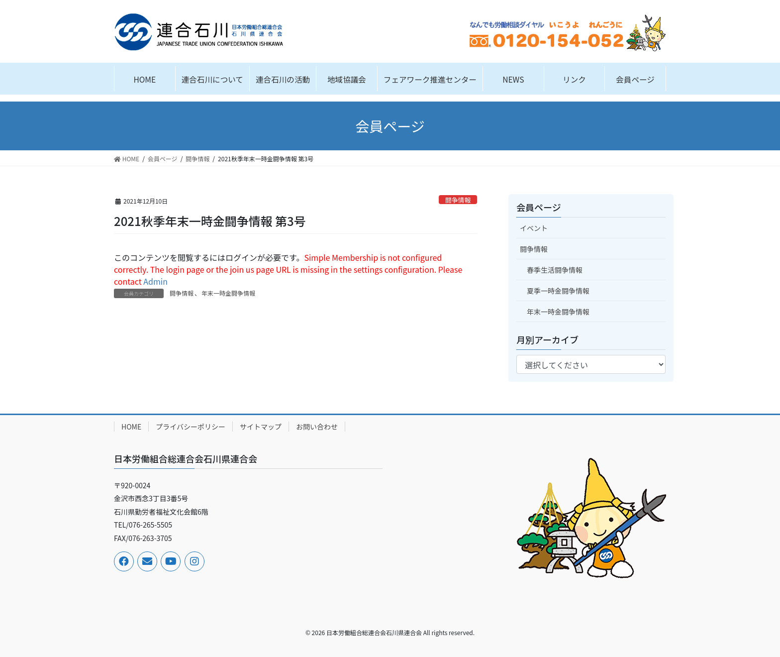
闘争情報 (458, 200)
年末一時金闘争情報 (228, 293)
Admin (155, 281)
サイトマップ (261, 427)
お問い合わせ (317, 427)
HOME (131, 427)
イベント (534, 228)
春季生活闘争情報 (555, 270)
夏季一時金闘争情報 (558, 291)
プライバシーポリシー (190, 427)
